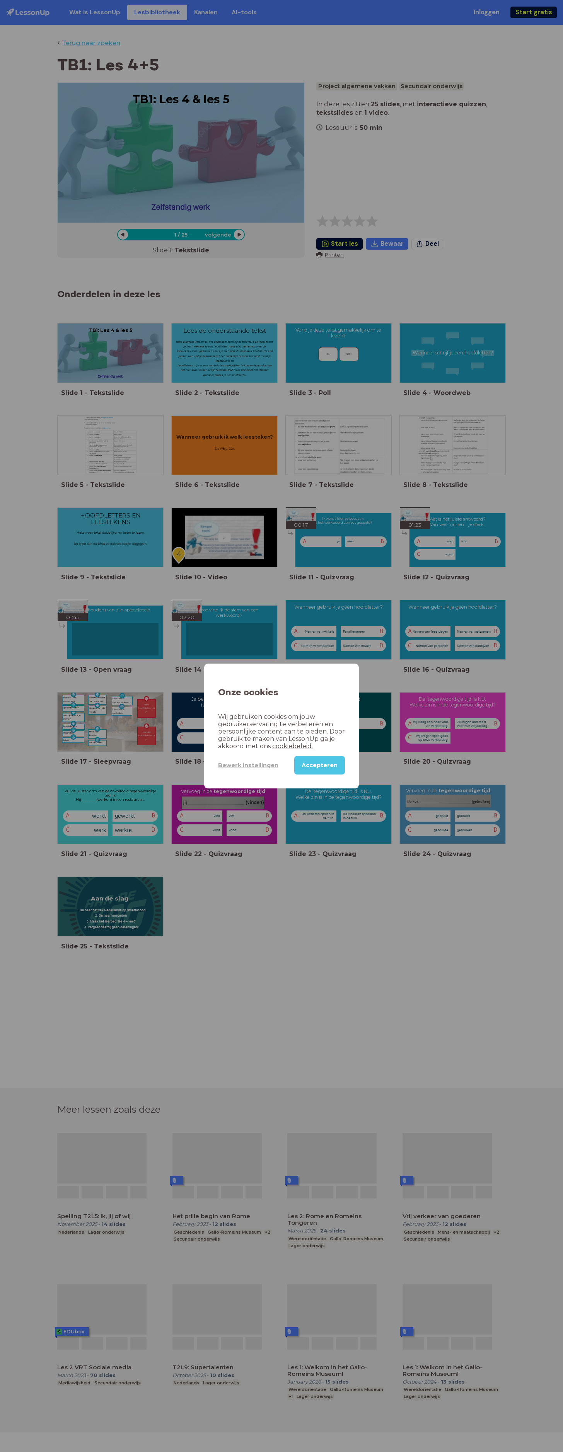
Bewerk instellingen (248, 765)
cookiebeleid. (292, 746)
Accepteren (320, 765)
